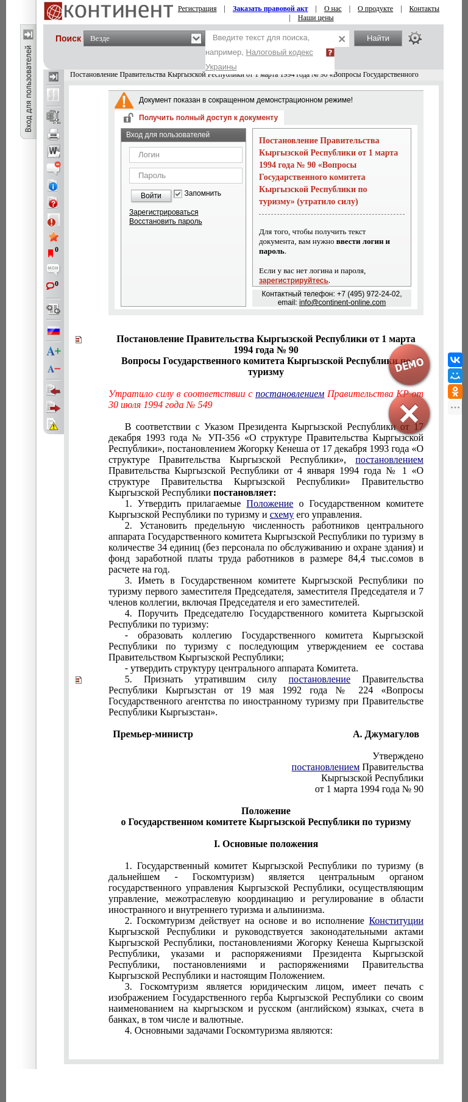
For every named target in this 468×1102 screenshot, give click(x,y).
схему (282, 514)
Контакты (425, 8)
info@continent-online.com (342, 302)
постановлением (389, 459)
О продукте (375, 8)
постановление (319, 679)
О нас (333, 8)
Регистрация (197, 8)
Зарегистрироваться (163, 212)
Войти (151, 195)
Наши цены (316, 17)
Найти (378, 38)
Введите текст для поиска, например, (259, 52)
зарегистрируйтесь (293, 280)
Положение (269, 503)
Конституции (396, 920)
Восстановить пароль (165, 221)
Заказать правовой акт (270, 8)
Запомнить (203, 194)
